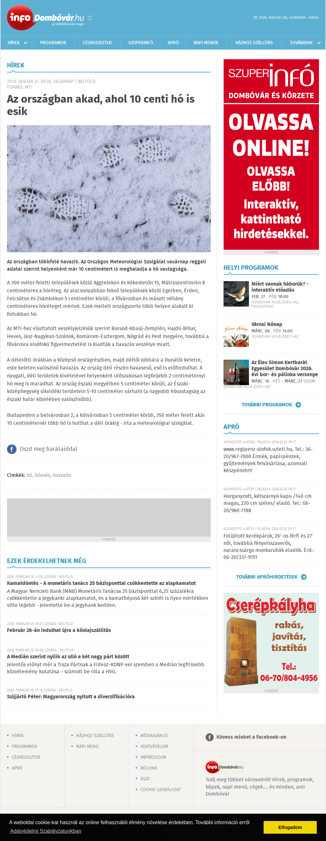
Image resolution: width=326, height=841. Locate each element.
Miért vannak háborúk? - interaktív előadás (280, 287)
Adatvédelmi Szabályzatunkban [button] (45, 831)
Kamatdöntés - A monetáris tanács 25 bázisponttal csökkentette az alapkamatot (101, 583)
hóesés (42, 475)
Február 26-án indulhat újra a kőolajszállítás (59, 630)
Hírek (14, 42)
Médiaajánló (154, 735)
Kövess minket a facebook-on (251, 737)
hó (29, 475)
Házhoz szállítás (254, 42)
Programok (53, 42)
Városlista (89, 18)
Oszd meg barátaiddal (48, 449)
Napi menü (87, 746)
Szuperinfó (140, 42)
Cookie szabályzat (160, 789)
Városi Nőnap (267, 325)
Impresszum (153, 757)
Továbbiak (301, 42)
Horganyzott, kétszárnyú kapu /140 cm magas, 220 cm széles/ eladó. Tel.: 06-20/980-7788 (267, 503)
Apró (173, 42)
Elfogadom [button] (290, 827)
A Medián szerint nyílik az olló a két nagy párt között (68, 657)
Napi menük (206, 42)
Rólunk (148, 768)
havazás (62, 475)
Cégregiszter (97, 42)
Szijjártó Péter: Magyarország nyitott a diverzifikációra (71, 697)
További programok (267, 405)
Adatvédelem (154, 746)
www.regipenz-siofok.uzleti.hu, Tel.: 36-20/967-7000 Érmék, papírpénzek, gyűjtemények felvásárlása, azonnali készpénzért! (268, 460)
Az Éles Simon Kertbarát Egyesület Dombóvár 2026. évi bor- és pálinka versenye (285, 369)
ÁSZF (145, 779)
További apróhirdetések (267, 577)
